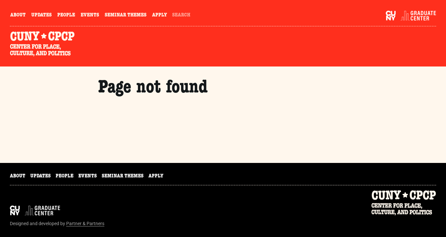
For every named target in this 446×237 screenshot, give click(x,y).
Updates (41, 15)
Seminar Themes (125, 15)
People (66, 15)
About (18, 15)
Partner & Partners (85, 223)
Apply (159, 15)
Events (90, 15)
